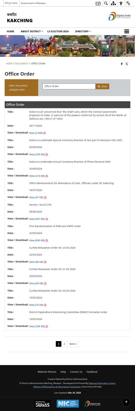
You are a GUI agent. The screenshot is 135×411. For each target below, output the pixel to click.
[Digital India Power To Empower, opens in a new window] (92, 404)
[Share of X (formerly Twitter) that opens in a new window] (127, 63)
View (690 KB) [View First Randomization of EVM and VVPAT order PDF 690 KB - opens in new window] (38, 240)
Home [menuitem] (10, 31)
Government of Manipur (33, 3)
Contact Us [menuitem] (76, 371)
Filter (102, 86)
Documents (21, 63)
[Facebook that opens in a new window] (122, 63)
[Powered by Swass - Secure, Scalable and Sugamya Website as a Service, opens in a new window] (42, 404)
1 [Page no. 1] (58, 343)
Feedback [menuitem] (92, 371)
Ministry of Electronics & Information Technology (57, 386)
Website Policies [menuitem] (47, 371)
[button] (127, 31)
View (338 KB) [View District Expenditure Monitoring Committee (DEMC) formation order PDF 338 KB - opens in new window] (38, 326)
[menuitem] (98, 3)
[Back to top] (126, 402)
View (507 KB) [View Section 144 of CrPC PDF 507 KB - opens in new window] (38, 218)
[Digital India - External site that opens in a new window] (115, 23)
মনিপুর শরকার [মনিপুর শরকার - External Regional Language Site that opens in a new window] (11, 3)
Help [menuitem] (63, 371)
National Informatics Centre (102, 383)
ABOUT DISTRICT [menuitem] (32, 31)
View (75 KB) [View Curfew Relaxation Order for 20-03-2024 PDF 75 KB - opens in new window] (37, 304)
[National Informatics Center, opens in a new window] (67, 404)
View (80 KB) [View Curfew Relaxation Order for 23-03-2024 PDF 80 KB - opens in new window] (37, 261)
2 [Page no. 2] (64, 343)
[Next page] (73, 344)
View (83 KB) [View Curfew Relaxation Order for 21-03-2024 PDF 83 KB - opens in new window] (37, 283)
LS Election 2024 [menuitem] (58, 31)
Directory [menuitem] (83, 31)
